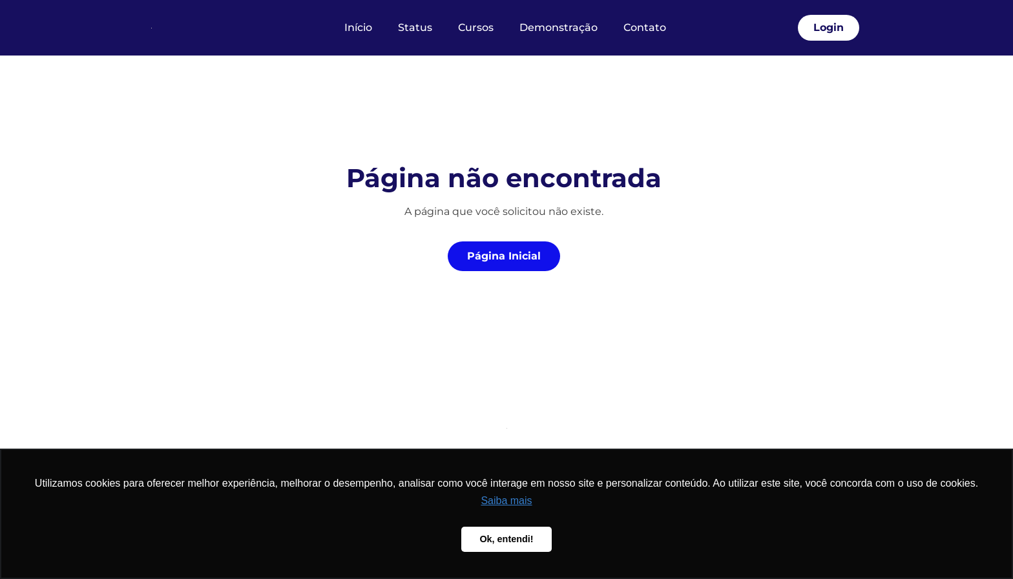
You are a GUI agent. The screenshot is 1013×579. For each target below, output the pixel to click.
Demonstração (558, 27)
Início (358, 27)
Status (415, 27)
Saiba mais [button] (506, 500)
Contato (644, 27)
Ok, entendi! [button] (506, 539)
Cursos (476, 27)
